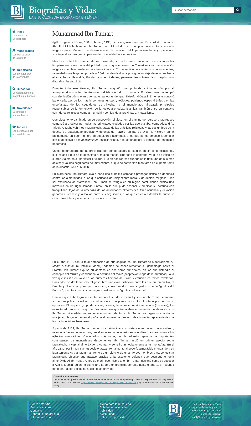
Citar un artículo (40, 417)
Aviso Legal (107, 413)
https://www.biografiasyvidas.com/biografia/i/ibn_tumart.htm (108, 382)
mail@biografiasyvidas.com (206, 417)
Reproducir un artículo (44, 413)
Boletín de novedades (114, 407)
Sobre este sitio (40, 404)
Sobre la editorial (41, 407)
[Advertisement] (113, 230)
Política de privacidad (113, 417)
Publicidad (106, 410)
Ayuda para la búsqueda (115, 404)
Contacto (36, 410)
